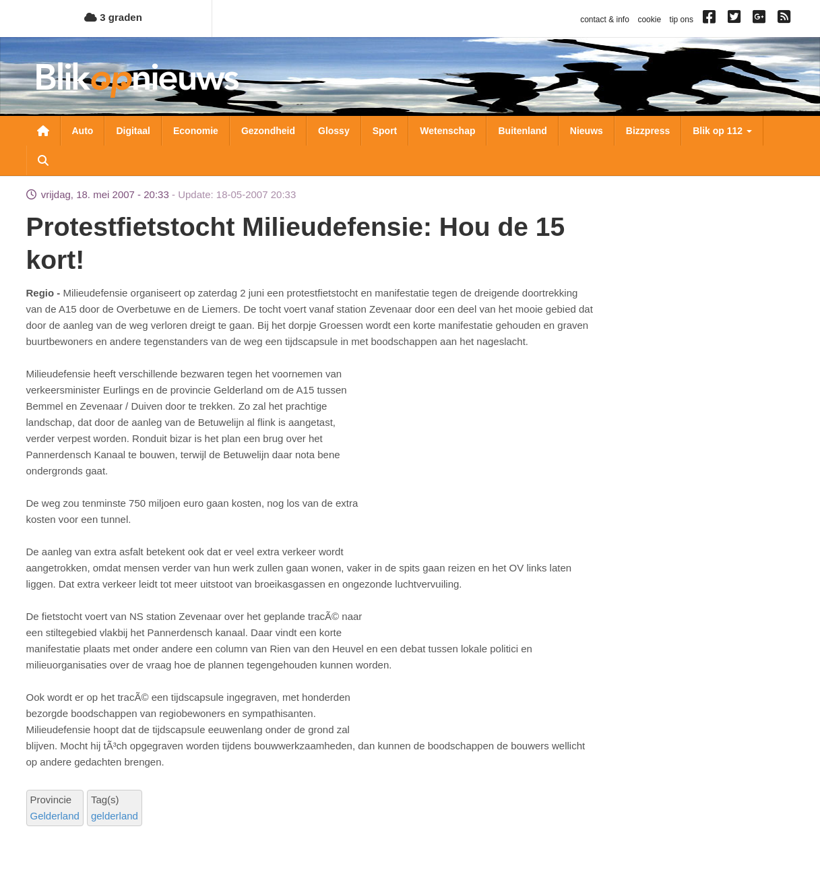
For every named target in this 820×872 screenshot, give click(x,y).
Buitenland (522, 130)
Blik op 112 (722, 130)
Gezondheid (268, 130)
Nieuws (586, 130)
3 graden (113, 17)
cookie (649, 19)
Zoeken (43, 160)
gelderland (114, 815)
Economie (195, 130)
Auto (83, 130)
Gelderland (55, 815)
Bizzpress (648, 130)
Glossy (334, 130)
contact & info (604, 19)
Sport (385, 130)
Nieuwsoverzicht (43, 131)
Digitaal (133, 130)
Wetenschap (447, 130)
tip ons (681, 19)
